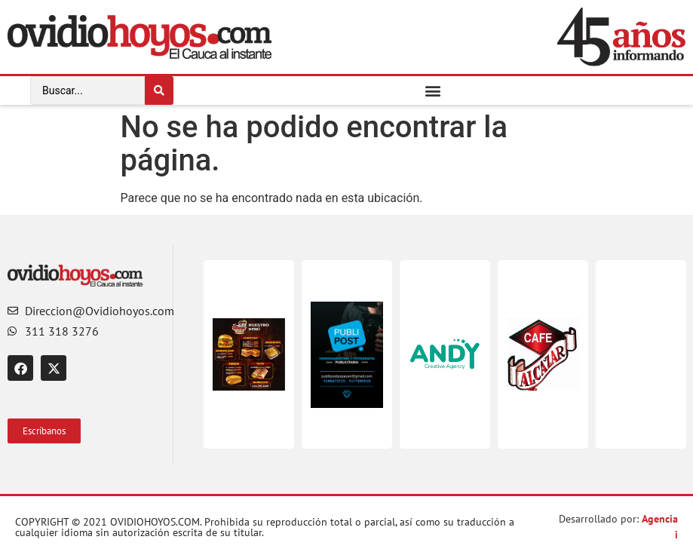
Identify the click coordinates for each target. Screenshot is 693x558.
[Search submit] (159, 90)
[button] (433, 90)
